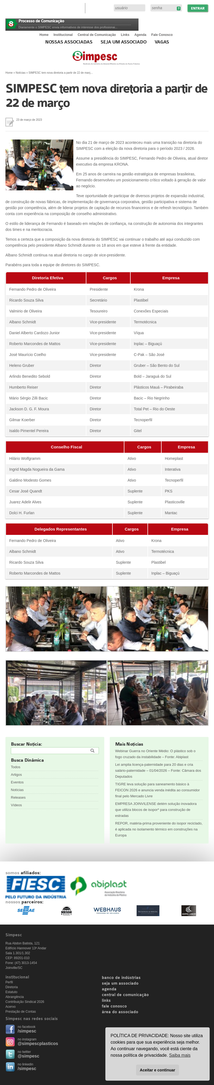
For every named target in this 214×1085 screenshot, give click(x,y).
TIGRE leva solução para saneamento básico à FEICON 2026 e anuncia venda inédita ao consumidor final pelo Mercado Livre (157, 790)
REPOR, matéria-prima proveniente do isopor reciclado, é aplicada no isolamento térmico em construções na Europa (159, 829)
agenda (109, 989)
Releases (18, 797)
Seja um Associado (123, 42)
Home (43, 35)
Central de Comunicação (97, 35)
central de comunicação (125, 995)
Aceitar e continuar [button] (157, 1070)
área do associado (120, 1012)
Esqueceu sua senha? (179, 9)
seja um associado (120, 983)
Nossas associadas (69, 42)
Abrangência (14, 997)
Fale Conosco (162, 35)
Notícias (21, 72)
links (106, 1000)
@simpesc (28, 1056)
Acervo (10, 1007)
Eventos (17, 782)
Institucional (63, 35)
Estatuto (11, 992)
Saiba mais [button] (179, 1055)
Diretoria (11, 987)
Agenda (140, 35)
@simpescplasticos (38, 1043)
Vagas (162, 42)
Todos (15, 767)
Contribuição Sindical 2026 (24, 1002)
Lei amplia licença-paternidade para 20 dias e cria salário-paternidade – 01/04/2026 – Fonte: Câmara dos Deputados (158, 770)
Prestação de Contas (20, 1011)
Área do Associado (100, 8)
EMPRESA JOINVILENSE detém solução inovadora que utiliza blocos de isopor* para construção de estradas (156, 810)
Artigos (16, 775)
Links (125, 35)
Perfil (9, 982)
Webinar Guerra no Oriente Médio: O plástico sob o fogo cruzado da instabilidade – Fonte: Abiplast (155, 754)
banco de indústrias (121, 977)
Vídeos (16, 805)
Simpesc (119, 60)
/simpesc (27, 1031)
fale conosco (114, 1006)
